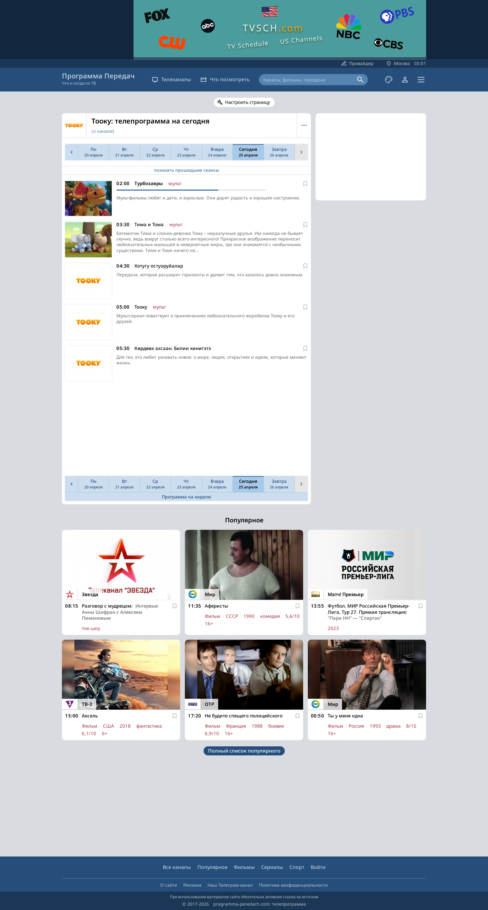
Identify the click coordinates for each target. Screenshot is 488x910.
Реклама (192, 885)
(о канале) (103, 131)
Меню (304, 125)
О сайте (168, 885)
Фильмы (244, 867)
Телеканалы (171, 79)
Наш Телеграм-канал (230, 885)
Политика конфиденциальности (293, 885)
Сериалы (272, 867)
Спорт (296, 867)
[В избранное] (305, 183)
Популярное (212, 867)
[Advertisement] (185, 430)
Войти (318, 867)
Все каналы (177, 867)
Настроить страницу (247, 102)
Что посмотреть (225, 79)
